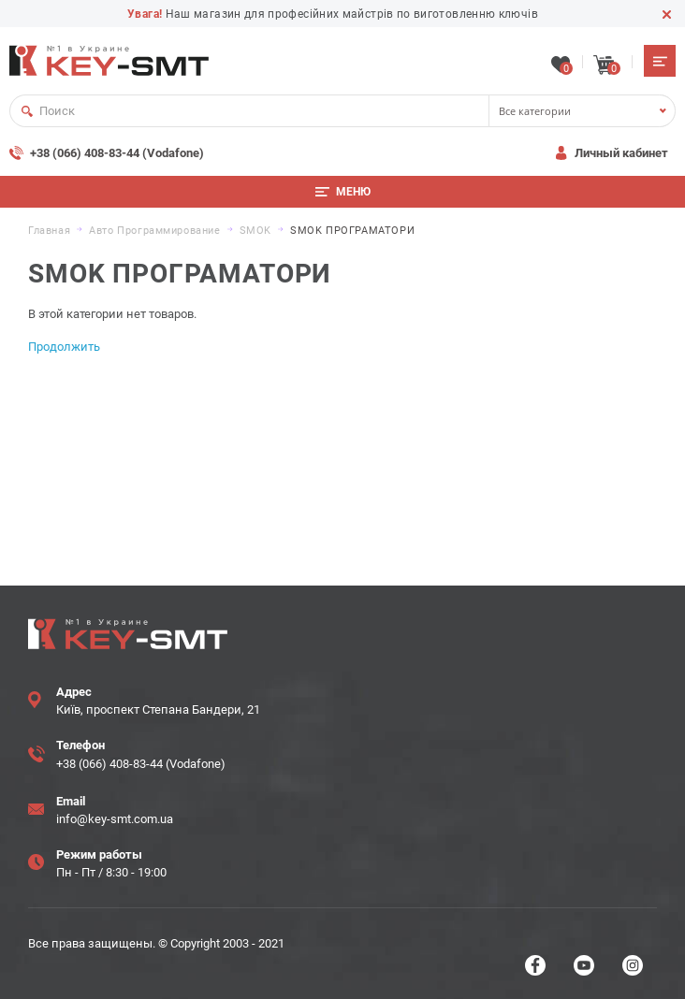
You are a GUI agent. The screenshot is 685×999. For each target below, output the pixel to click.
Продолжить (64, 347)
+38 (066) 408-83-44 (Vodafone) (117, 153)
